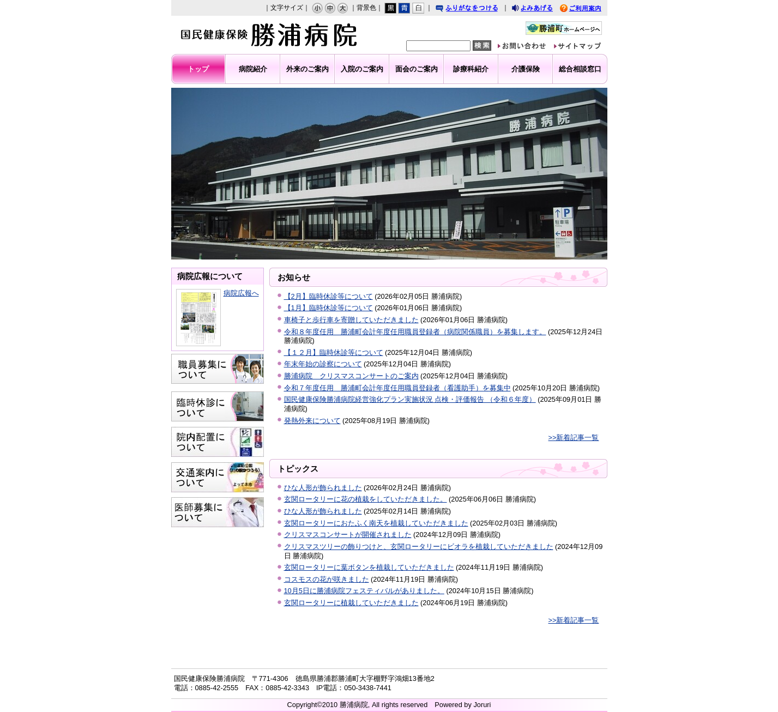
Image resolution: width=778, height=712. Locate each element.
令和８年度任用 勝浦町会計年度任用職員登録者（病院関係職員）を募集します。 (415, 332)
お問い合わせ (530, 47)
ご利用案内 (589, 9)
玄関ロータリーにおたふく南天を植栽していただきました (376, 523)
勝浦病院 (265, 35)
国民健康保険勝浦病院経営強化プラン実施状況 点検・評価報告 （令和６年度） (410, 399)
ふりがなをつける (477, 9)
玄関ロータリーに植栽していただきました (351, 603)
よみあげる (542, 9)
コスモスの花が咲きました (326, 579)
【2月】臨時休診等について (328, 296)
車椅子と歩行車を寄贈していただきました (351, 320)
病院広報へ (241, 293)
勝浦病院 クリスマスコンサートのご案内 (351, 376)
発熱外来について (312, 421)
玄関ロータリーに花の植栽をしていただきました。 (365, 499)
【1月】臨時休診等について (328, 308)
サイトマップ (585, 47)
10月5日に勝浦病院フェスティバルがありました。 (364, 591)
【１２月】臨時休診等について (333, 352)
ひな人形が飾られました (323, 488)
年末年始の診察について (323, 364)
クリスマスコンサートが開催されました (348, 534)
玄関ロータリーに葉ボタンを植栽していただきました (369, 567)
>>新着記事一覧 (573, 437)
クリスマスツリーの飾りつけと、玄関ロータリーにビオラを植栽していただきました (418, 546)
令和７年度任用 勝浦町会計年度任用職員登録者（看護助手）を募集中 (397, 388)
